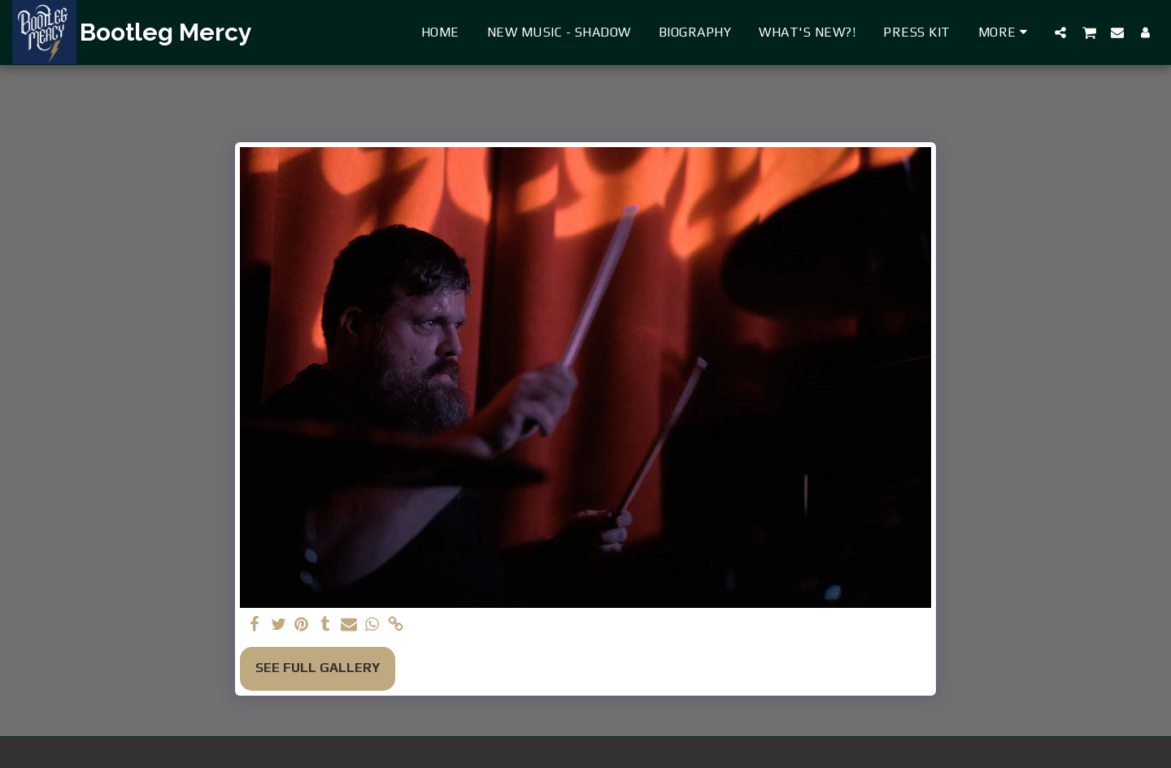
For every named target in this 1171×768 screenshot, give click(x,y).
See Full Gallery (317, 667)
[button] (1060, 32)
